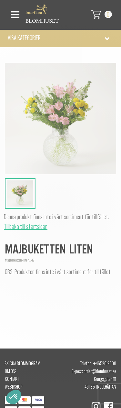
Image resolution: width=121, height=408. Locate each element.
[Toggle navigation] (14, 13)
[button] (60, 38)
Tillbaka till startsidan (25, 227)
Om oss (10, 371)
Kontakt (12, 379)
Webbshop (13, 387)
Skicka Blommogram (22, 364)
